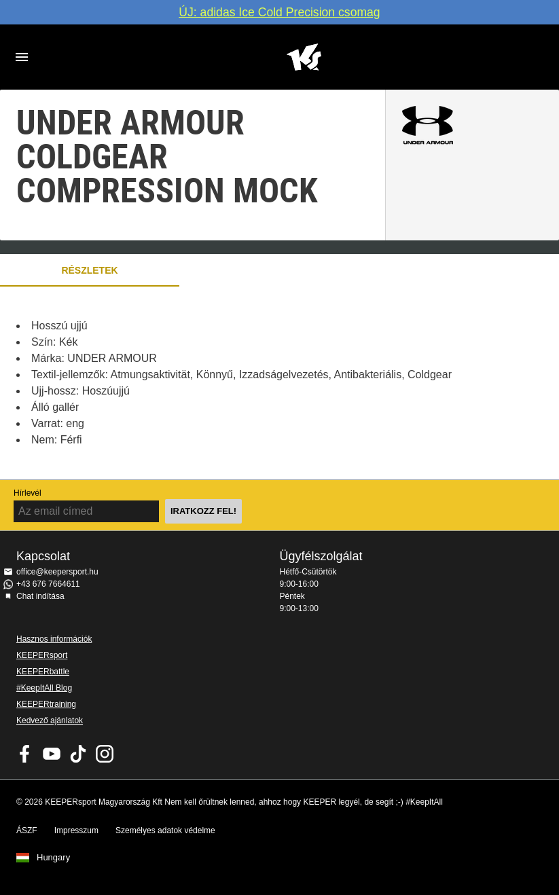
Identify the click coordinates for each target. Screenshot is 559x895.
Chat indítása (40, 596)
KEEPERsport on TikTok (78, 754)
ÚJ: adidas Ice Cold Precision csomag (279, 12)
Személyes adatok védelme (165, 830)
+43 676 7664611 (48, 584)
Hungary (53, 857)
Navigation (21, 57)
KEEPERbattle (42, 671)
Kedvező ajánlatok (49, 720)
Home (304, 57)
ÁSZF (26, 830)
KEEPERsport (41, 655)
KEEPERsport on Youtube (51, 754)
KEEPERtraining (46, 704)
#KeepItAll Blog (44, 688)
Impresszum (76, 830)
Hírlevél (27, 493)
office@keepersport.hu (57, 572)
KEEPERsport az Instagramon (104, 754)
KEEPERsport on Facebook (25, 754)
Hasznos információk (54, 639)
